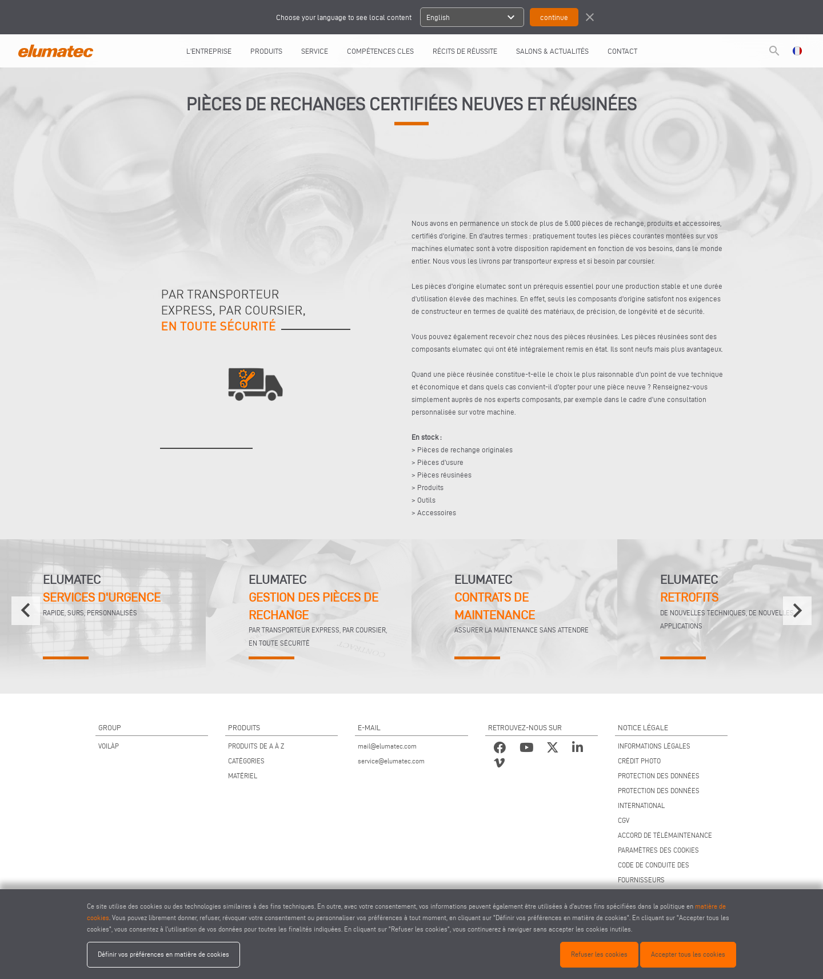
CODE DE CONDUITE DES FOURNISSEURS (653, 872)
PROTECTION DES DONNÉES (659, 775)
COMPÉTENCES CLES (380, 51)
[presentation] (25, 610)
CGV (623, 820)
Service (314, 51)
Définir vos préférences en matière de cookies (163, 954)
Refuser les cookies (599, 954)
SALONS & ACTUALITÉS (552, 51)
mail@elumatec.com (387, 746)
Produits (266, 51)
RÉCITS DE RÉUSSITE (465, 51)
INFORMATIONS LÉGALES (654, 746)
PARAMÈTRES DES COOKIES (658, 850)
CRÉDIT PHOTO (639, 761)
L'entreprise (208, 51)
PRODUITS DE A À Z (256, 746)
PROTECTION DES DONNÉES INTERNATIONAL (659, 798)
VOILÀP (108, 746)
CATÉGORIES (246, 761)
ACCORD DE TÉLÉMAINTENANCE (665, 835)
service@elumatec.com (391, 761)
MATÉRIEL (242, 775)
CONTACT (622, 51)
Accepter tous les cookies (688, 954)
